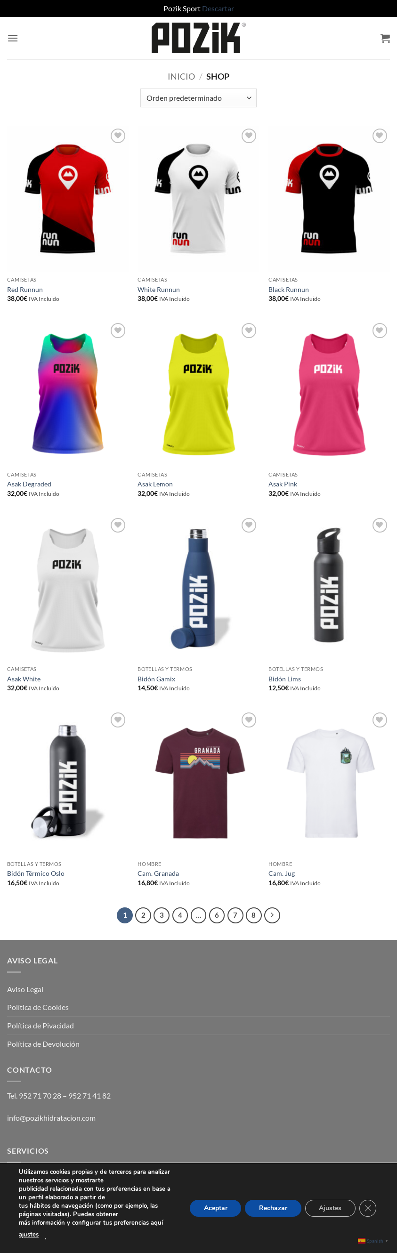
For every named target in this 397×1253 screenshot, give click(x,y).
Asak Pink (282, 484)
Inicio (181, 76)
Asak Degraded (29, 484)
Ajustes (330, 1207)
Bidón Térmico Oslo (36, 873)
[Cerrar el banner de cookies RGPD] (367, 1207)
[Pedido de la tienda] (198, 98)
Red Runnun (25, 289)
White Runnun (159, 289)
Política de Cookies (38, 1006)
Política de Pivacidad (40, 1025)
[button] (12, 37)
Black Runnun (288, 289)
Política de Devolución (43, 1043)
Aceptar (215, 1207)
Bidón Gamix (156, 679)
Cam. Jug (281, 873)
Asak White (24, 679)
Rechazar (273, 1207)
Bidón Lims (284, 679)
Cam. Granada (158, 873)
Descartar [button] (218, 8)
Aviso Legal (25, 989)
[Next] (272, 915)
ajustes (29, 1234)
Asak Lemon (155, 484)
